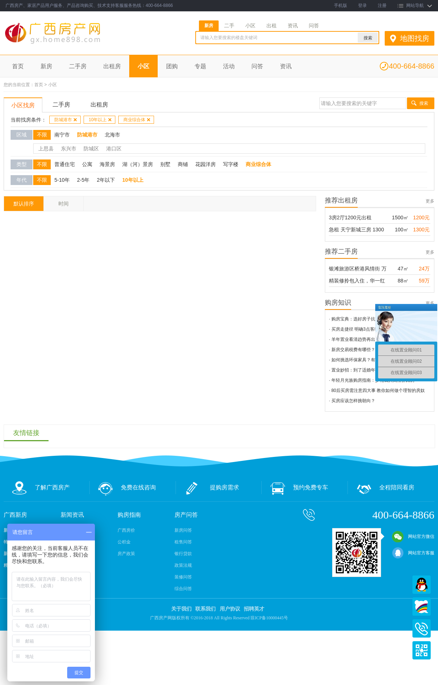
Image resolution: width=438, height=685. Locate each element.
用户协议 (230, 609)
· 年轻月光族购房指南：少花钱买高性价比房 (372, 380)
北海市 (112, 135)
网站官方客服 (413, 553)
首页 (18, 66)
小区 (250, 25)
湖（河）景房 (137, 164)
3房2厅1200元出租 (350, 217)
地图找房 (414, 38)
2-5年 (83, 180)
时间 (63, 204)
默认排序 (24, 204)
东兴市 (68, 148)
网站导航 (415, 5)
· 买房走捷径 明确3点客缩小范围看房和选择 (371, 329)
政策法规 (183, 565)
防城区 (91, 148)
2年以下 (106, 180)
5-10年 (62, 180)
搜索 (423, 103)
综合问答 (183, 588)
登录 (362, 5)
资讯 (293, 25)
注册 (382, 5)
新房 (208, 25)
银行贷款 (183, 553)
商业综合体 (137, 119)
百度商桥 (421, 606)
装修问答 (183, 577)
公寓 (87, 164)
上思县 (46, 148)
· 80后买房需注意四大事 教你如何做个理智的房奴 (377, 390)
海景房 (107, 164)
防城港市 (65, 119)
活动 (229, 66)
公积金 (124, 541)
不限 (42, 135)
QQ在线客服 (421, 585)
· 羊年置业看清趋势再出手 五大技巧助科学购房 (374, 339)
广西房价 (126, 530)
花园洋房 (205, 164)
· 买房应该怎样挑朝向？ (352, 400)
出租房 (112, 66)
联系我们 (205, 609)
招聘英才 (254, 609)
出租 (271, 25)
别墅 (165, 164)
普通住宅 (64, 164)
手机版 (340, 5)
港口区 (114, 148)
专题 (200, 66)
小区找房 (23, 105)
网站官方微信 (413, 536)
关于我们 (181, 609)
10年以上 (100, 119)
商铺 (183, 164)
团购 (172, 66)
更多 (430, 201)
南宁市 (62, 135)
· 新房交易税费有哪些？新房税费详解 (365, 349)
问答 (314, 25)
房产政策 (126, 553)
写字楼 (230, 164)
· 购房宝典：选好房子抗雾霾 (356, 319)
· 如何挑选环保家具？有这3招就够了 (364, 359)
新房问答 (183, 530)
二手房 (78, 66)
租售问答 (183, 541)
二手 (229, 25)
